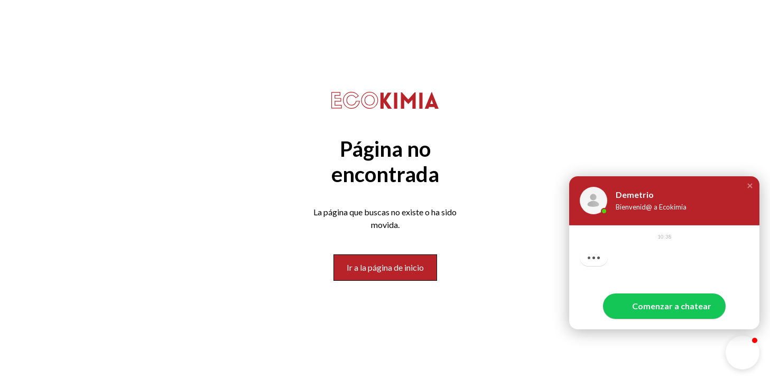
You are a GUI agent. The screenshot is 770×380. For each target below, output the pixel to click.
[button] (750, 185)
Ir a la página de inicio (385, 267)
